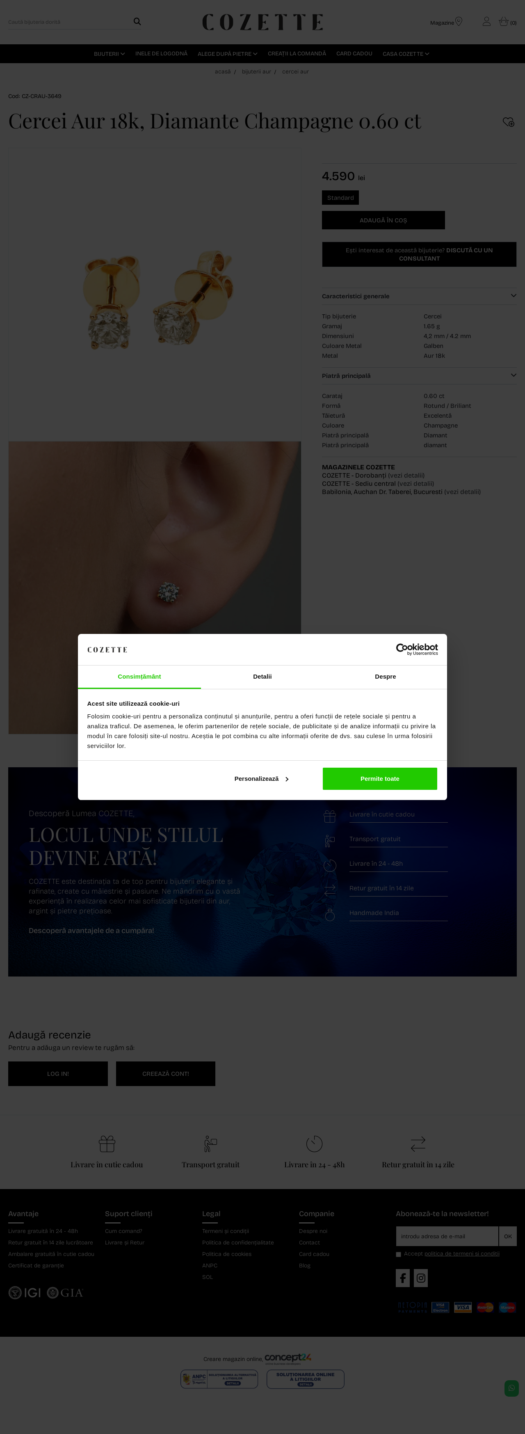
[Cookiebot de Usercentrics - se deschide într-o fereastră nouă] (402, 649)
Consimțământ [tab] (139, 676)
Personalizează (262, 778)
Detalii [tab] (262, 676)
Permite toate (380, 778)
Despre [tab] (385, 676)
